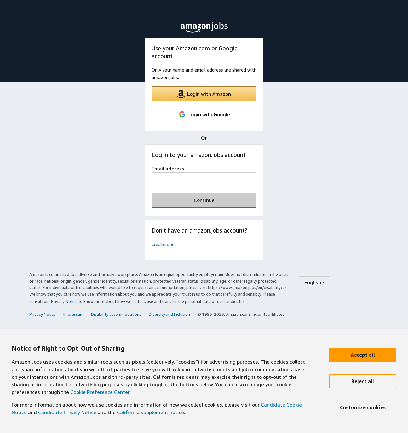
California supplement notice (150, 412)
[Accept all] (362, 355)
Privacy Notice (64, 301)
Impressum (73, 314)
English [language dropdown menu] (312, 282)
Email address (168, 168)
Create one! (163, 244)
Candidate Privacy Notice (67, 412)
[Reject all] (362, 381)
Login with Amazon (204, 94)
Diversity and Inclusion (169, 314)
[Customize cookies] (362, 408)
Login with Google (204, 114)
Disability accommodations (116, 314)
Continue (204, 200)
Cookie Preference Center (99, 392)
